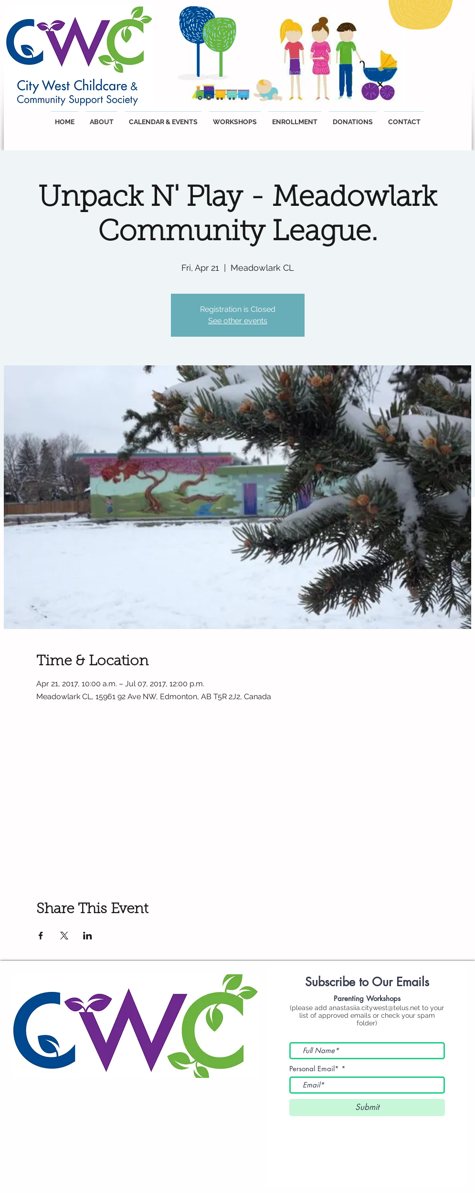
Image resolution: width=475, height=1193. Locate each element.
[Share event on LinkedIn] (87, 935)
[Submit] (367, 1107)
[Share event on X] (64, 935)
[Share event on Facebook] (40, 935)
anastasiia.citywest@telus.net (374, 1008)
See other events (237, 320)
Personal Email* (314, 1068)
